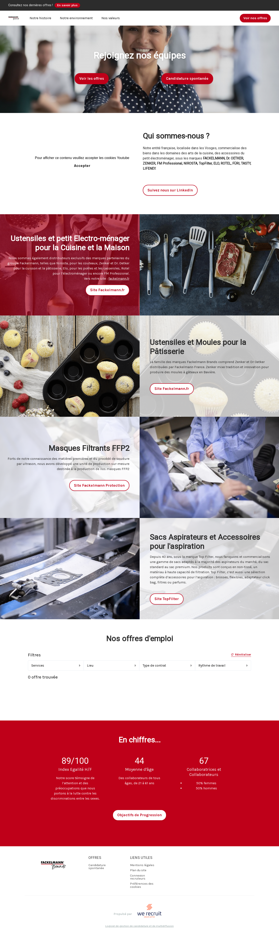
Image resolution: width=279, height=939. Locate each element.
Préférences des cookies (141, 885)
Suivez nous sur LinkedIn (170, 190)
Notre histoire (40, 18)
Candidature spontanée (187, 78)
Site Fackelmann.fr (107, 290)
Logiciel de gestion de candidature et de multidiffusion (139, 926)
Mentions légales (142, 865)
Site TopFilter (167, 599)
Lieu (111, 665)
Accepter (82, 165)
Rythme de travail (223, 665)
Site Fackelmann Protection (99, 485)
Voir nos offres (255, 18)
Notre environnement (76, 18)
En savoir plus (67, 5)
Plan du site (138, 870)
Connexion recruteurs (137, 877)
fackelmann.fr (118, 278)
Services (55, 665)
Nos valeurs (110, 18)
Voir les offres (91, 78)
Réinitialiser (241, 654)
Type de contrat (167, 665)
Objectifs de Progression (139, 815)
